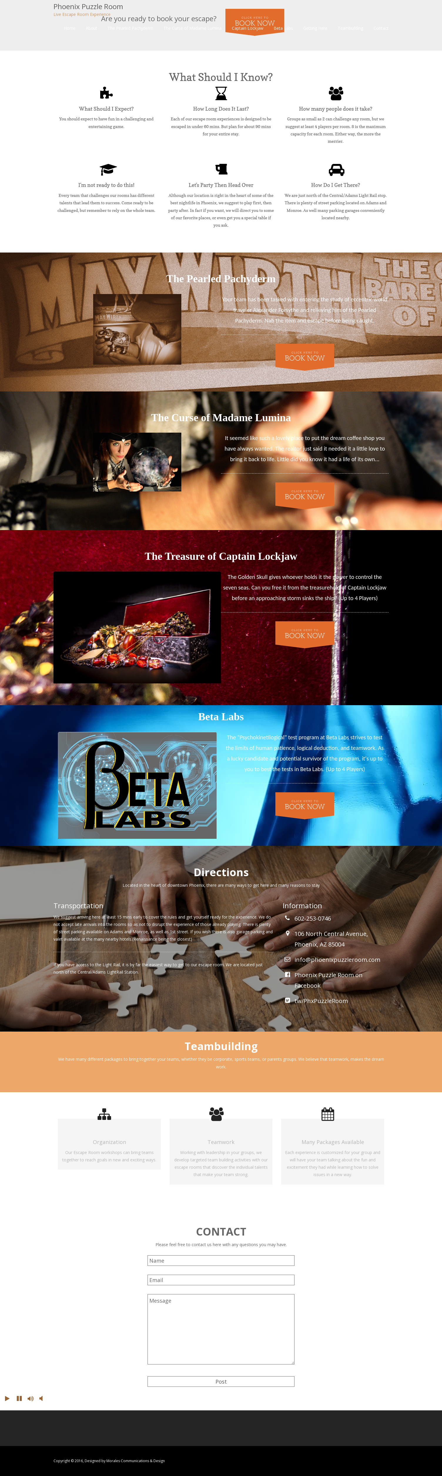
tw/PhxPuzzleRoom (321, 1001)
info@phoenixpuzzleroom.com (337, 960)
